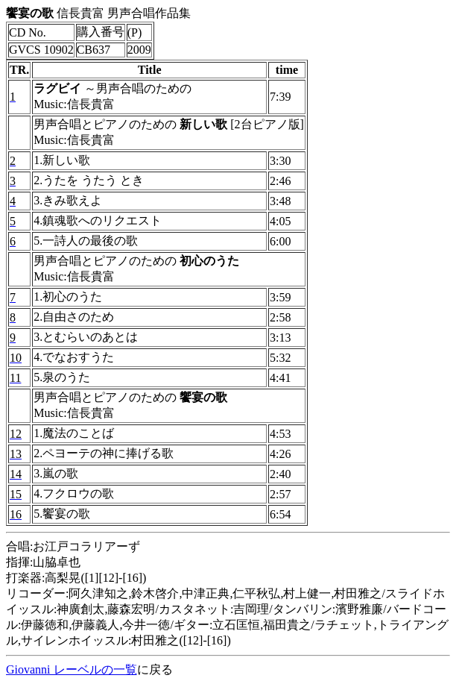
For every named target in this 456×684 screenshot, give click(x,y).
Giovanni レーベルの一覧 (71, 669)
